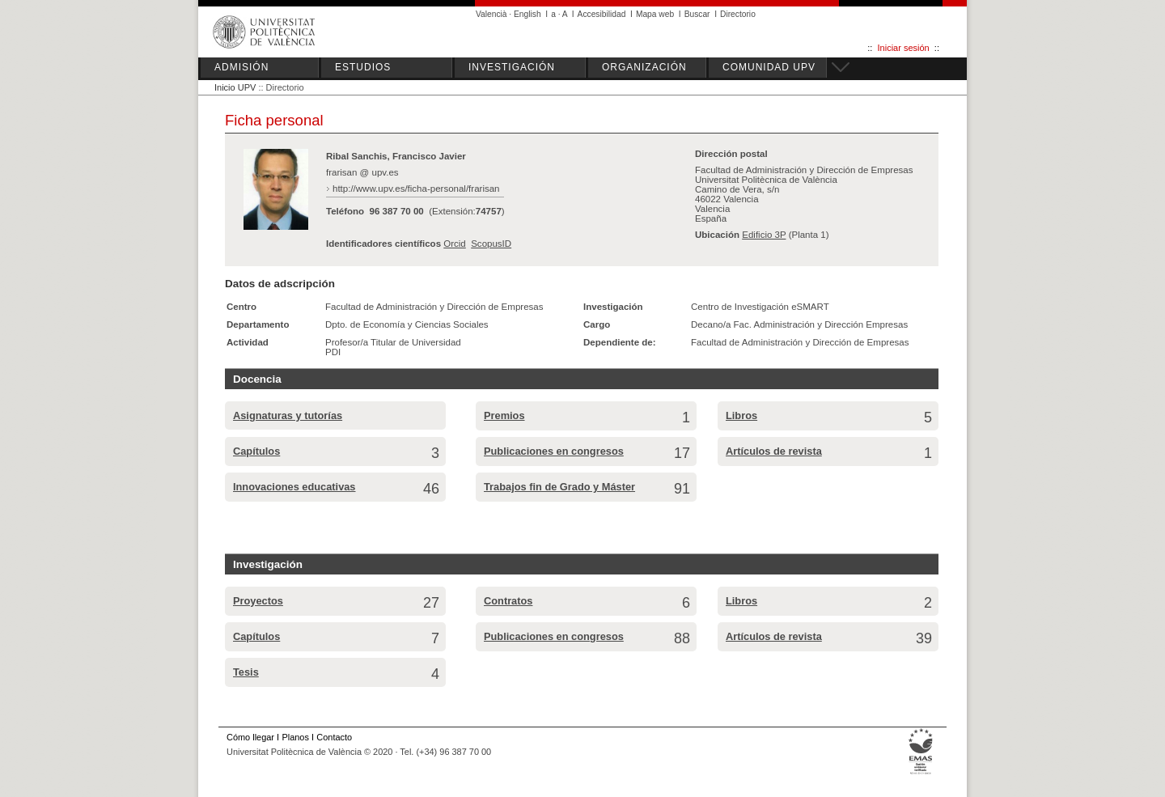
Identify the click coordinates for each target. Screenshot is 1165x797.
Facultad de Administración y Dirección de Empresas (434, 307)
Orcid (454, 243)
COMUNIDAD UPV (769, 67)
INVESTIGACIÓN (511, 67)
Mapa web (655, 14)
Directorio (738, 14)
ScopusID (491, 243)
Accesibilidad (602, 14)
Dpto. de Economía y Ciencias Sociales (407, 324)
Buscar (697, 14)
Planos (295, 737)
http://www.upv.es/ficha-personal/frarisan (416, 188)
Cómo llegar (250, 737)
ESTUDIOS (363, 67)
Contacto (334, 737)
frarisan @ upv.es (362, 172)
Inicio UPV (235, 87)
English (527, 14)
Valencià (491, 14)
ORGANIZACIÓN (644, 67)
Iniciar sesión (904, 48)
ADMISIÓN (241, 67)
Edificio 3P (764, 235)
